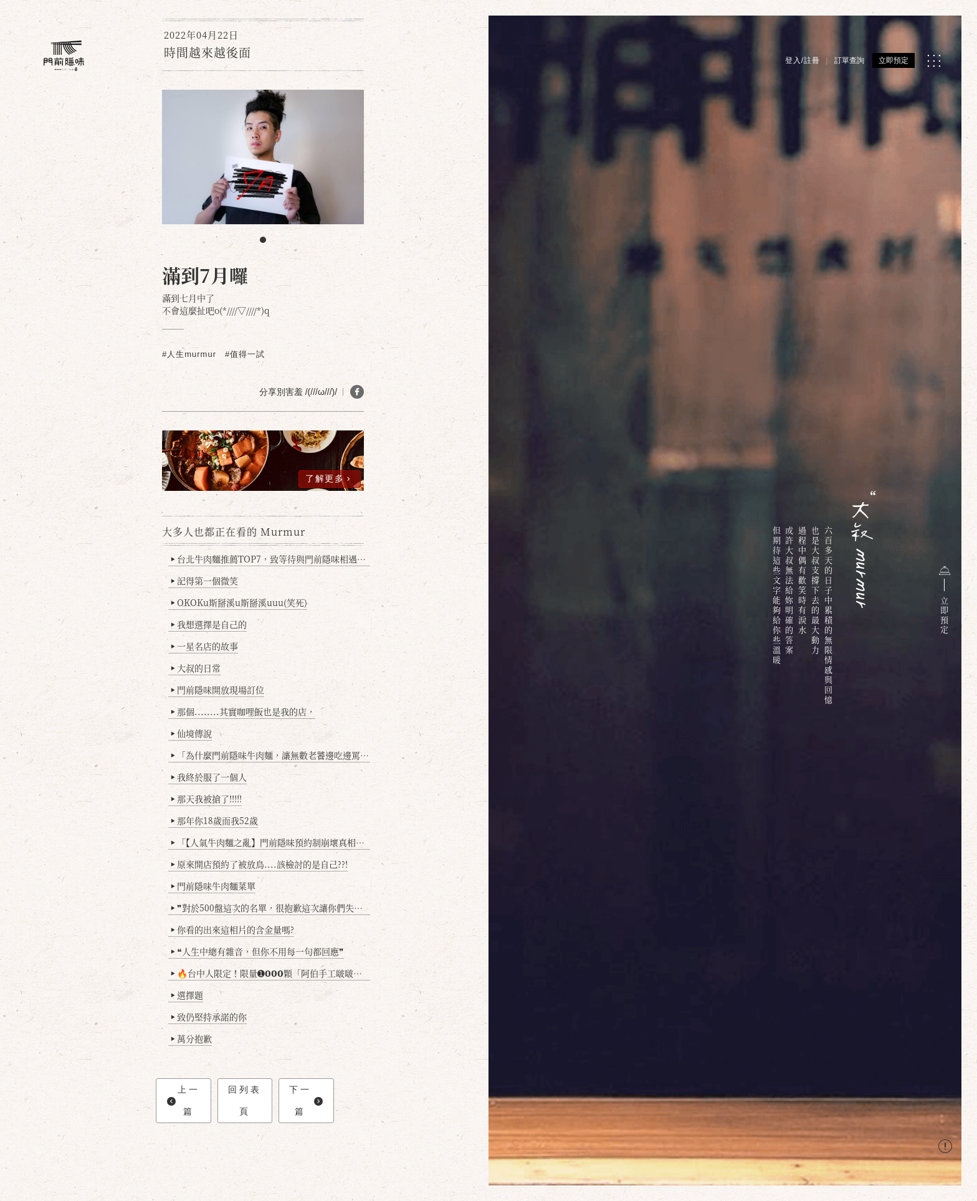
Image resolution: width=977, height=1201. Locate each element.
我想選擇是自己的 (209, 624)
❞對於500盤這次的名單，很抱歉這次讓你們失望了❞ (271, 907)
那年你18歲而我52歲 (215, 820)
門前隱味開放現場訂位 (218, 689)
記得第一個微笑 (205, 580)
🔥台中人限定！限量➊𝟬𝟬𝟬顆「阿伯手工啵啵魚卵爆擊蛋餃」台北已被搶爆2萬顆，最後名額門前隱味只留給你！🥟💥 (271, 973)
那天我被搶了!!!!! (206, 798)
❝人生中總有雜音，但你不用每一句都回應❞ (258, 951)
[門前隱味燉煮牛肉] (64, 55)
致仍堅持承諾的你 (209, 1016)
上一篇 (183, 1100)
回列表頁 (245, 1100)
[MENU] (934, 61)
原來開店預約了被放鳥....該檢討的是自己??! (259, 864)
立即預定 (893, 60)
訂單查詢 (849, 60)
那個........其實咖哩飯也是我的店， (243, 711)
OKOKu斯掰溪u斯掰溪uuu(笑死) (239, 602)
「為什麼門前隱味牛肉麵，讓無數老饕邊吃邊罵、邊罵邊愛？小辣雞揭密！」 (271, 755)
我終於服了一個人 (209, 777)
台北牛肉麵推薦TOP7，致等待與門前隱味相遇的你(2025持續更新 (271, 559)
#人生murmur (189, 354)
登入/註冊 (802, 60)
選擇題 (187, 995)
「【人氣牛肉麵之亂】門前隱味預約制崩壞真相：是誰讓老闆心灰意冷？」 (271, 842)
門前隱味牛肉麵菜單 (213, 886)
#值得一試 (245, 354)
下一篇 (305, 1100)
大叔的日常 (196, 668)
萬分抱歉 (191, 1038)
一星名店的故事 (205, 646)
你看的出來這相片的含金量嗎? (233, 929)
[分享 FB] (357, 392)
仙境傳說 (191, 733)
